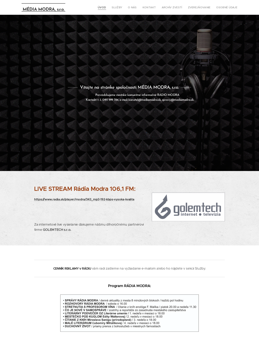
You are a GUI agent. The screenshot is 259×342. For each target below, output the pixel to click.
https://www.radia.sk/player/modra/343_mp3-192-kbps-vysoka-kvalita (84, 199)
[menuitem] (112, 7)
